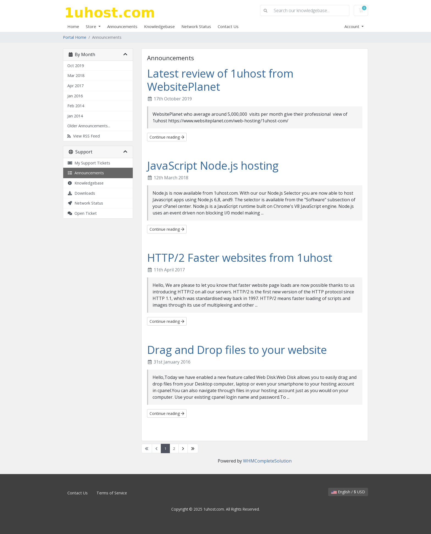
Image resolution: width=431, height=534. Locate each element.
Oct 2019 (75, 65)
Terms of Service (111, 493)
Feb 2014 (75, 105)
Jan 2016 (75, 95)
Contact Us (228, 26)
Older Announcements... (88, 125)
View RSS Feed (83, 136)
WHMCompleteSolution (267, 461)
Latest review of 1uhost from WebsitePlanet (220, 80)
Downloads (81, 193)
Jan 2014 (75, 116)
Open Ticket (82, 213)
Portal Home (74, 37)
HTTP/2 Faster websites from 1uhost (239, 257)
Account (352, 26)
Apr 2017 (75, 85)
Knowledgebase (159, 26)
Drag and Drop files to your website (237, 349)
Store (91, 26)
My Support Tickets (88, 163)
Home (73, 26)
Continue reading (167, 137)
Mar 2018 (75, 75)
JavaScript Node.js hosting (212, 165)
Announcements (122, 26)
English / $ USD (348, 491)
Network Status (196, 26)
